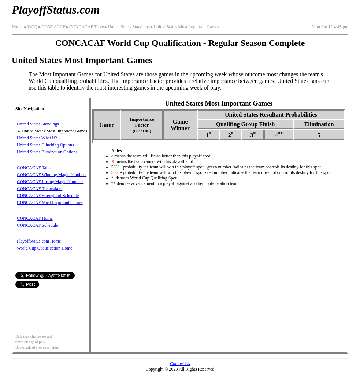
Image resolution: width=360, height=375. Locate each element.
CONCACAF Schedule (37, 225)
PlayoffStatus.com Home (39, 241)
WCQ (30, 26)
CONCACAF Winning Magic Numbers (51, 174)
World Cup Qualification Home (44, 248)
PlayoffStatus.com (56, 9)
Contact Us (180, 363)
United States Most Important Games (184, 26)
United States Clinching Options (45, 145)
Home (17, 26)
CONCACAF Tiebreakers (39, 188)
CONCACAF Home (35, 218)
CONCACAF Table (85, 26)
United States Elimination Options (47, 151)
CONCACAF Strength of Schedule (48, 195)
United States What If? (37, 138)
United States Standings (127, 26)
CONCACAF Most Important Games (50, 202)
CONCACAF (52, 26)
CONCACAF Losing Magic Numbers (50, 181)
